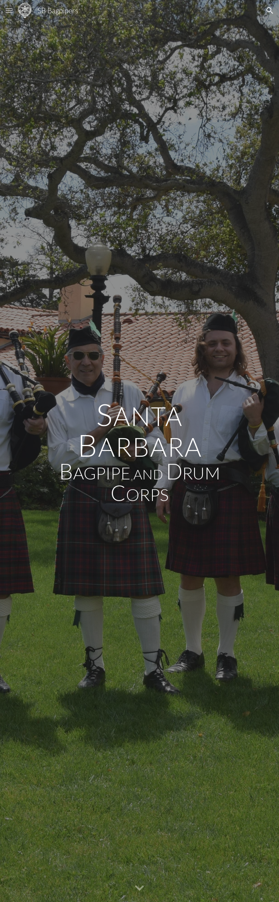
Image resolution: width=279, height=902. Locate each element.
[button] (9, 10)
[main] (139, 451)
